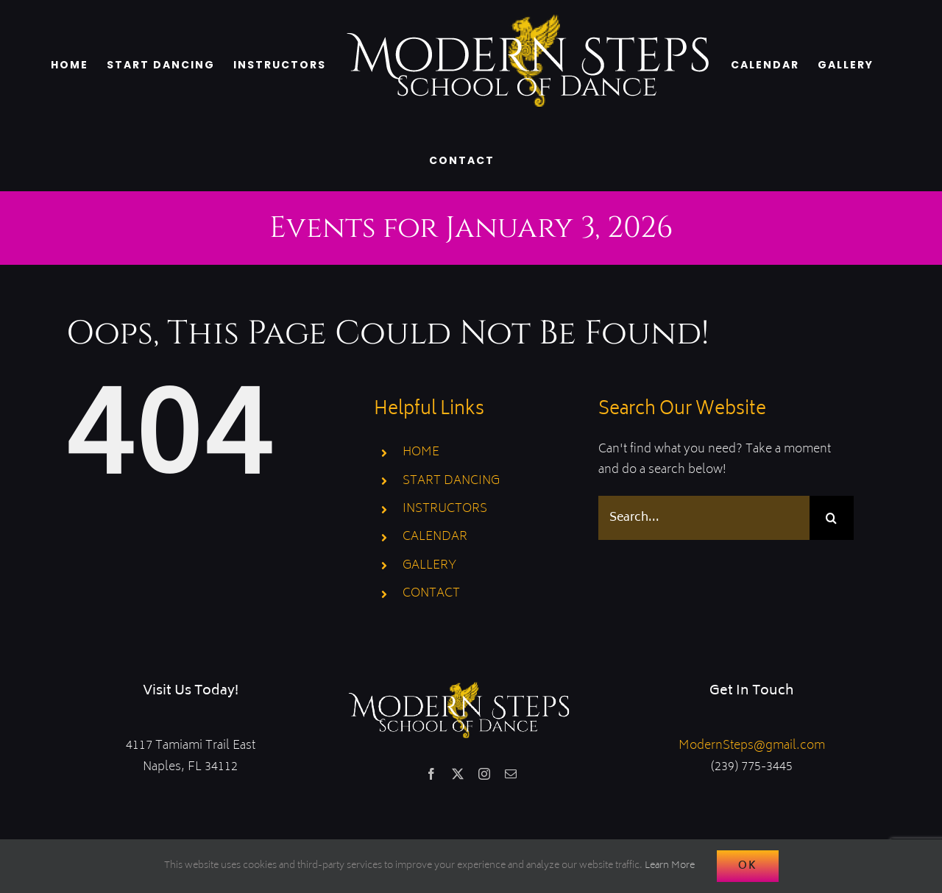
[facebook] (431, 774)
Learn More (670, 866)
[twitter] (458, 774)
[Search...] (704, 518)
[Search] (832, 518)
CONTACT (431, 593)
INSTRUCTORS (445, 509)
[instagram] (484, 774)
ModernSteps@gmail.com (752, 746)
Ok (747, 866)
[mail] (511, 774)
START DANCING (451, 481)
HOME (421, 452)
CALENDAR (435, 537)
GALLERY (429, 565)
